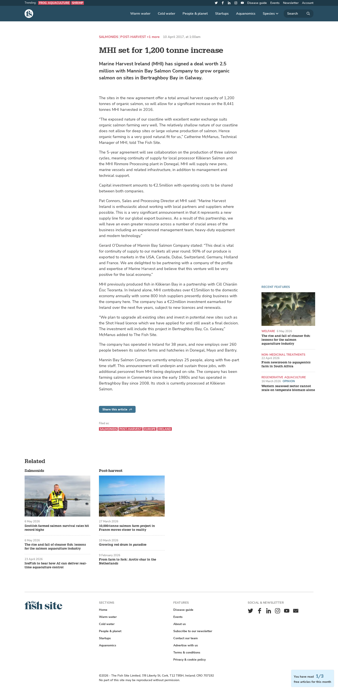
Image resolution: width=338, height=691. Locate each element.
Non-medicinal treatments (283, 354)
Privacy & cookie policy (189, 660)
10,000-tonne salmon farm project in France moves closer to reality (127, 528)
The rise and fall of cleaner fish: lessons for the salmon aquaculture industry (285, 340)
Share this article (117, 409)
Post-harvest (133, 37)
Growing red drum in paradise (122, 545)
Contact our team (185, 638)
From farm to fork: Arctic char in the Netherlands (127, 561)
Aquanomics (245, 13)
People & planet (195, 13)
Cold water (166, 13)
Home (103, 610)
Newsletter (291, 3)
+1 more (153, 37)
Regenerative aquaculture (283, 377)
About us (179, 624)
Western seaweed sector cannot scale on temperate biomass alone (288, 388)
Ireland (164, 429)
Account (307, 3)
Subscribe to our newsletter (192, 631)
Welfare (268, 331)
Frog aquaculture (54, 3)
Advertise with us (185, 645)
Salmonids (108, 37)
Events (275, 3)
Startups (222, 13)
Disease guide (257, 3)
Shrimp (77, 3)
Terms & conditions (186, 652)
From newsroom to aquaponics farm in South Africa (285, 364)
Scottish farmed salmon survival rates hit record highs (57, 528)
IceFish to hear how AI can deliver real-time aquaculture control (55, 565)
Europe (150, 429)
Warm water (140, 13)
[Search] (298, 13)
